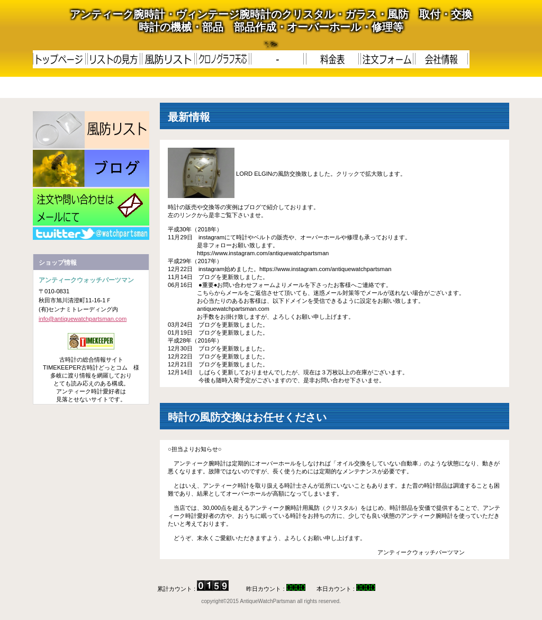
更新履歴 (91, 168)
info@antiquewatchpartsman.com (83, 319)
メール (91, 207)
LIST (91, 129)
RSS (91, 233)
